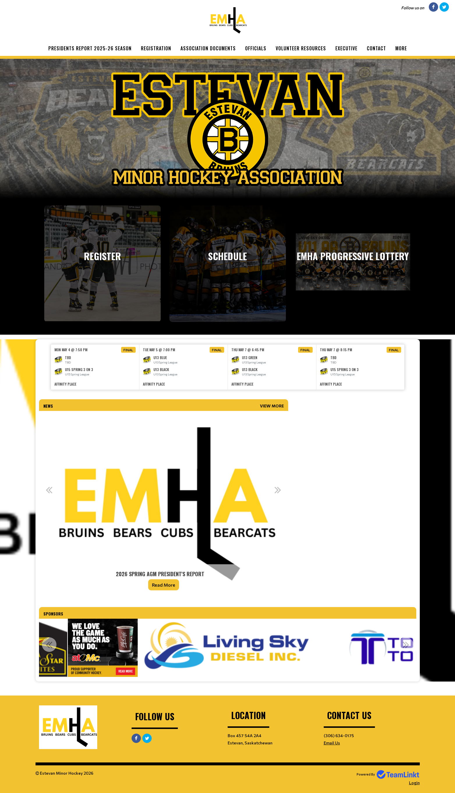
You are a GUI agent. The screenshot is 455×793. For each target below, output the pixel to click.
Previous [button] (49, 489)
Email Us (332, 742)
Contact (376, 48)
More (401, 48)
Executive (346, 48)
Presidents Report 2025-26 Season (90, 48)
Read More (163, 585)
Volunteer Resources (301, 48)
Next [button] (278, 489)
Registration (156, 48)
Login (414, 782)
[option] (95, 367)
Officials (255, 48)
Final (128, 350)
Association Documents (208, 48)
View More (272, 405)
